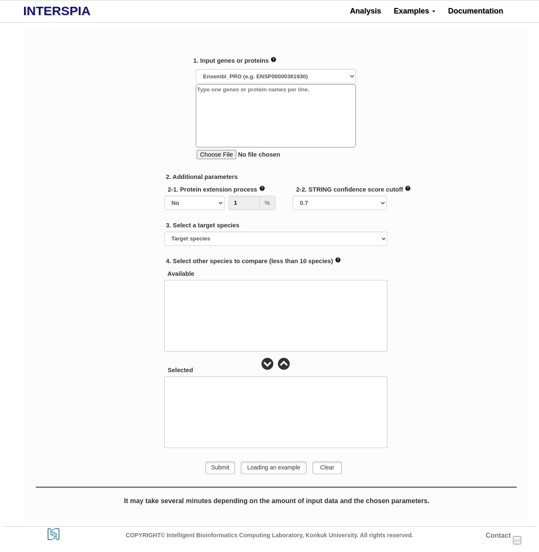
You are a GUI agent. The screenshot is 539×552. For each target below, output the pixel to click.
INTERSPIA (57, 11)
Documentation (475, 11)
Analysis (365, 11)
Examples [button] (414, 11)
